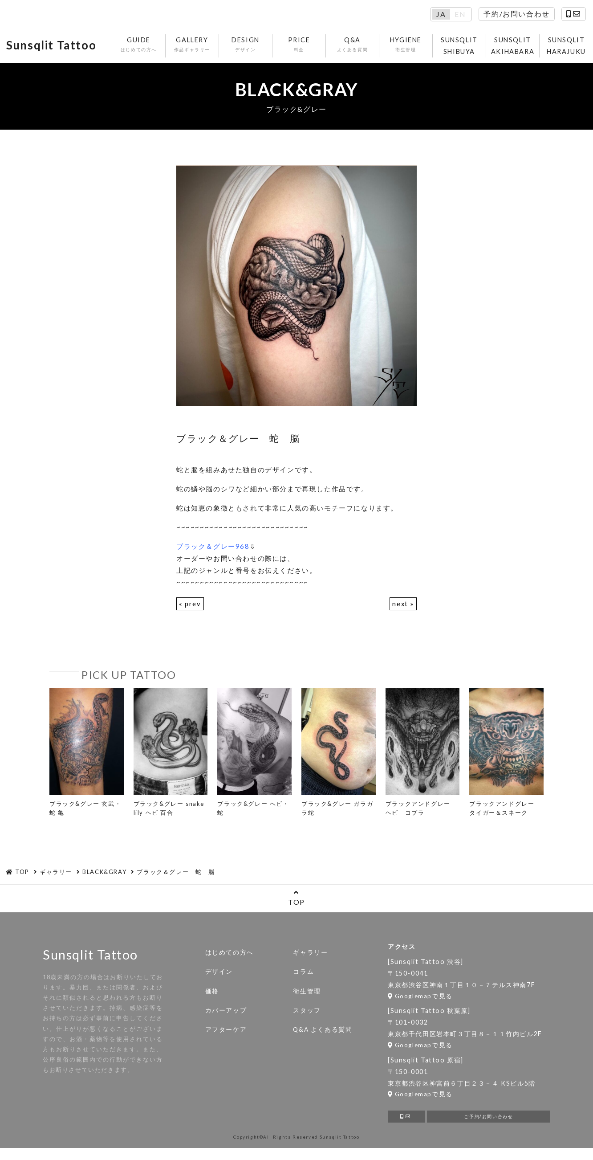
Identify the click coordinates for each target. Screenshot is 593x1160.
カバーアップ (226, 1012)
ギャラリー (310, 955)
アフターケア (226, 1032)
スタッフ (307, 1012)
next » (403, 606)
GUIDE (148, 45)
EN (460, 14)
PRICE (308, 45)
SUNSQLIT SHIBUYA (468, 46)
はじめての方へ (229, 955)
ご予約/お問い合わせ (488, 1119)
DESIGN (255, 45)
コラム (303, 974)
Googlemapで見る (420, 998)
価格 (212, 993)
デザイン (219, 974)
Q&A (362, 45)
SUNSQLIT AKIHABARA (522, 46)
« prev (190, 606)
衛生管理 (307, 993)
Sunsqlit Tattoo (57, 46)
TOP (296, 900)
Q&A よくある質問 (322, 1032)
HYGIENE (415, 45)
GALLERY (201, 45)
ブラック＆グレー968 (213, 548)
